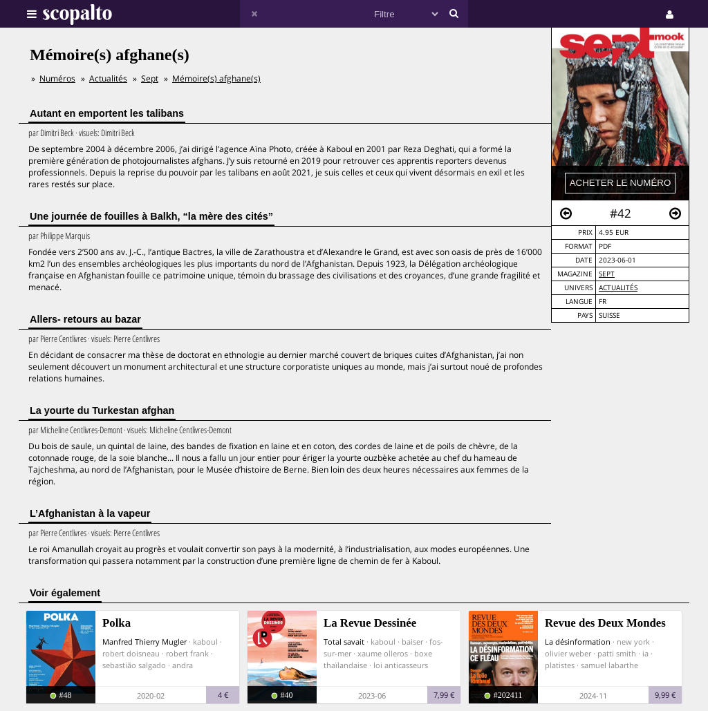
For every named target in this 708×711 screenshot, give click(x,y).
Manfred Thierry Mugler (144, 641)
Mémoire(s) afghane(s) (216, 78)
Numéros (57, 78)
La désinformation (578, 641)
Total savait (344, 641)
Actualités (618, 287)
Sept (607, 273)
